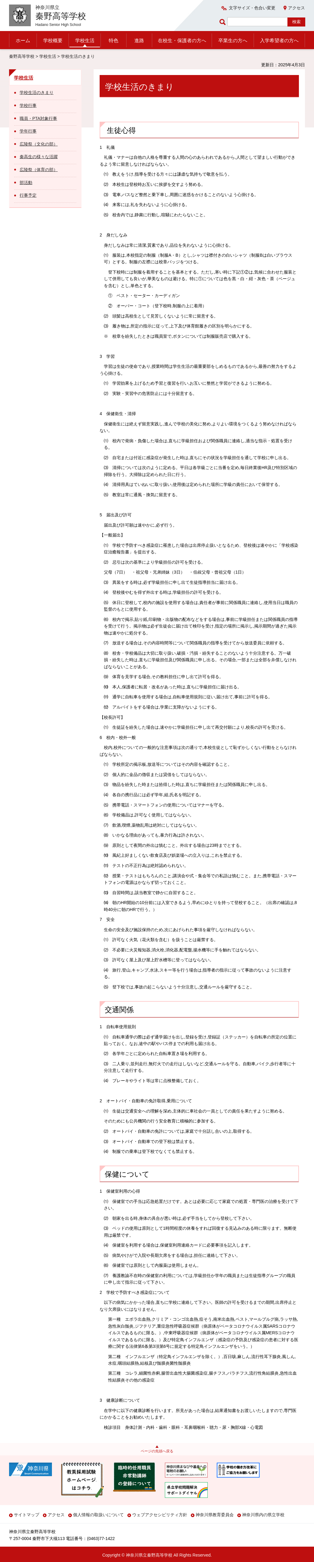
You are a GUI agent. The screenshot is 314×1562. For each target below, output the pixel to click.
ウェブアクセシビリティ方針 (159, 1514)
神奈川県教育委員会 (215, 1514)
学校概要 (52, 40)
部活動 (26, 182)
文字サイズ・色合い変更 (252, 7)
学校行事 (28, 105)
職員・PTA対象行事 (38, 118)
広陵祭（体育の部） (39, 169)
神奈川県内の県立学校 (263, 1514)
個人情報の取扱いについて (98, 1514)
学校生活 (85, 40)
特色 (113, 40)
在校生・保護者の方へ (182, 40)
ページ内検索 (223, 22)
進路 (139, 40)
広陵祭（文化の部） (39, 144)
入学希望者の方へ (279, 40)
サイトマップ (26, 1514)
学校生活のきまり (36, 92)
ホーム (23, 40)
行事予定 (28, 195)
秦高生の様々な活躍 (39, 156)
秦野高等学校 (21, 56)
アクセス (296, 7)
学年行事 (28, 131)
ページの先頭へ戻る (157, 1451)
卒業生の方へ (232, 40)
